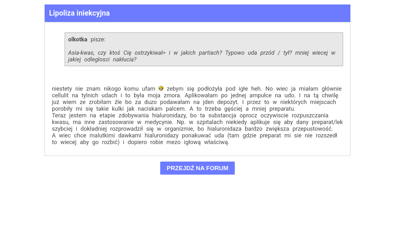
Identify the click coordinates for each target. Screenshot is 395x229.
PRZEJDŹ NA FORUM (197, 168)
